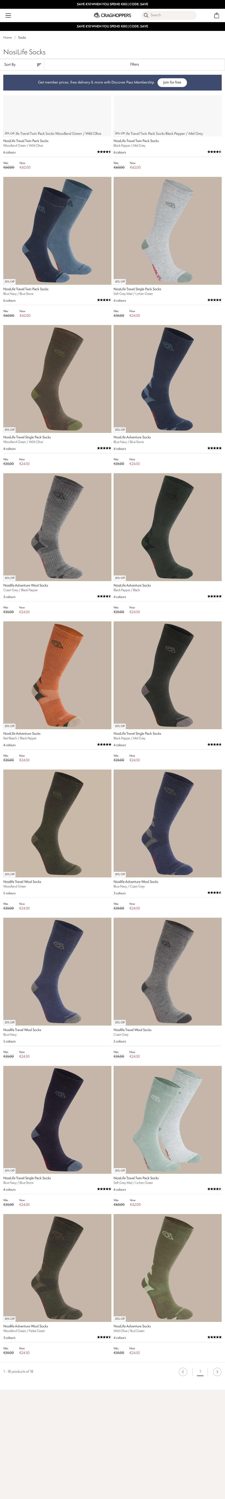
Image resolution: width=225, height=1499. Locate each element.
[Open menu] (8, 15)
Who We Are (124, 1495)
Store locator (180, 1490)
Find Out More (15, 1495)
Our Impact (67, 1495)
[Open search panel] (168, 15)
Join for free (172, 82)
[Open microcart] (217, 15)
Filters (134, 64)
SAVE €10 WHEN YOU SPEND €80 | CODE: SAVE (112, 4)
